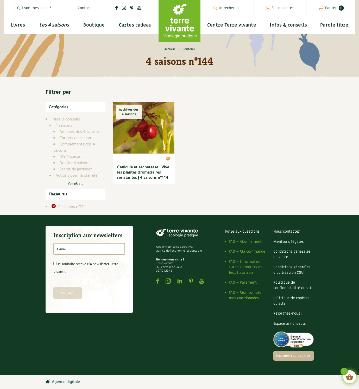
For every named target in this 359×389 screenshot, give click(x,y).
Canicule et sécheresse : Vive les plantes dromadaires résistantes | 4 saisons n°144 (143, 172)
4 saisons (63, 125)
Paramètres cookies (293, 356)
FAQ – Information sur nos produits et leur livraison (245, 267)
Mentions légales (288, 241)
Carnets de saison (75, 138)
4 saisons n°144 (71, 206)
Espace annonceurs (289, 323)
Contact (84, 7)
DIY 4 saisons (71, 157)
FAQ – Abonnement (245, 241)
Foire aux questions (242, 231)
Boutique (94, 25)
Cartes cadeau (135, 25)
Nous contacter (286, 231)
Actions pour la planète (76, 175)
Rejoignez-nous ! (287, 313)
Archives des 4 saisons (79, 132)
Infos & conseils (288, 25)
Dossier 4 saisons (74, 163)
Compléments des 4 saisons (74, 147)
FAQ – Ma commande (247, 251)
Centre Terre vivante (231, 25)
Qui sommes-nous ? (34, 7)
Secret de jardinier (75, 169)
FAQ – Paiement (243, 282)
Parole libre (334, 25)
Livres (18, 25)
